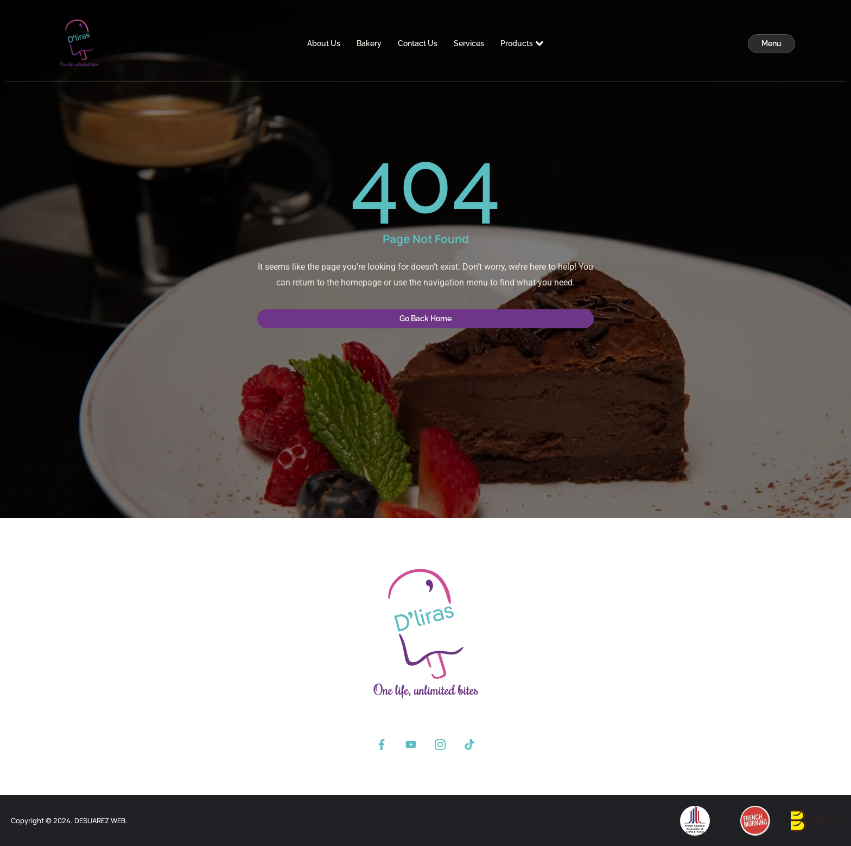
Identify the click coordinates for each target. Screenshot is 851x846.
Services (469, 43)
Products (521, 43)
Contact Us (417, 43)
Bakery (369, 43)
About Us (323, 43)
